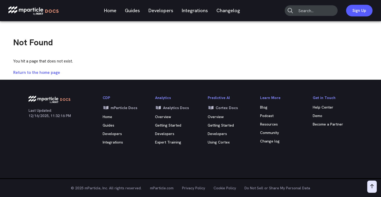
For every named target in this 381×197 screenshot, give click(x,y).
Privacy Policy (193, 188)
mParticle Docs (120, 108)
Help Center (323, 107)
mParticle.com (162, 188)
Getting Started (168, 125)
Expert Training (168, 142)
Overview (163, 116)
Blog (263, 107)
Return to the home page (36, 72)
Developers (160, 10)
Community (269, 132)
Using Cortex (219, 142)
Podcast (267, 115)
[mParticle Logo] (33, 10)
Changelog (228, 10)
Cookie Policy (225, 188)
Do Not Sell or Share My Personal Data (277, 188)
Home (110, 10)
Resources (269, 124)
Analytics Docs (172, 108)
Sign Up (359, 10)
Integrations (195, 10)
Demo (317, 115)
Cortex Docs (223, 108)
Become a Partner (328, 124)
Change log (270, 141)
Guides (132, 10)
